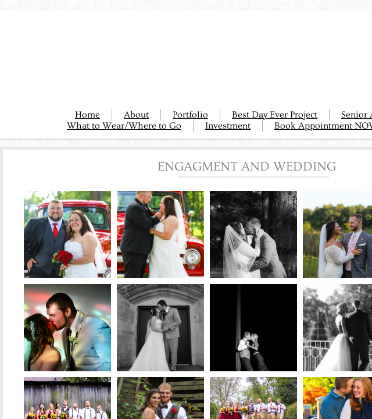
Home (87, 114)
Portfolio (190, 114)
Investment (228, 125)
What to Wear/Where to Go (124, 125)
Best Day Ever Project (274, 114)
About (136, 114)
